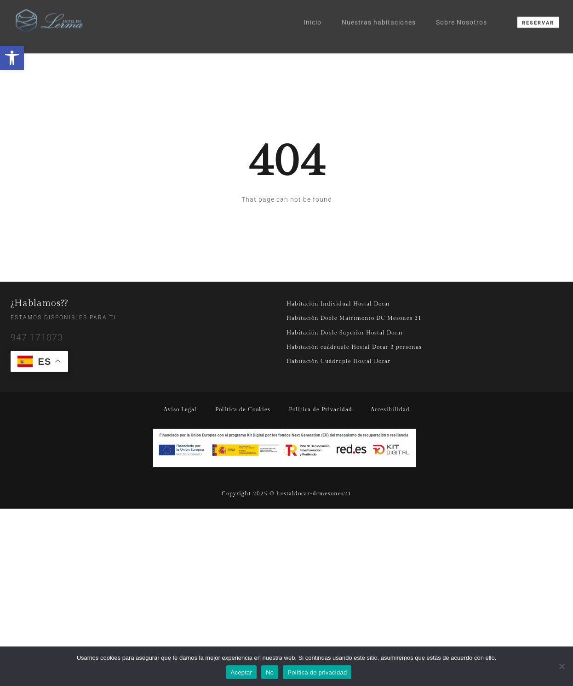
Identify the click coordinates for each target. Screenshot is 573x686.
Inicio (312, 15)
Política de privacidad (317, 672)
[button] (12, 58)
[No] (561, 666)
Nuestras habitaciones (379, 15)
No (270, 672)
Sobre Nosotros (461, 15)
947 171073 (37, 337)
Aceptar (241, 672)
